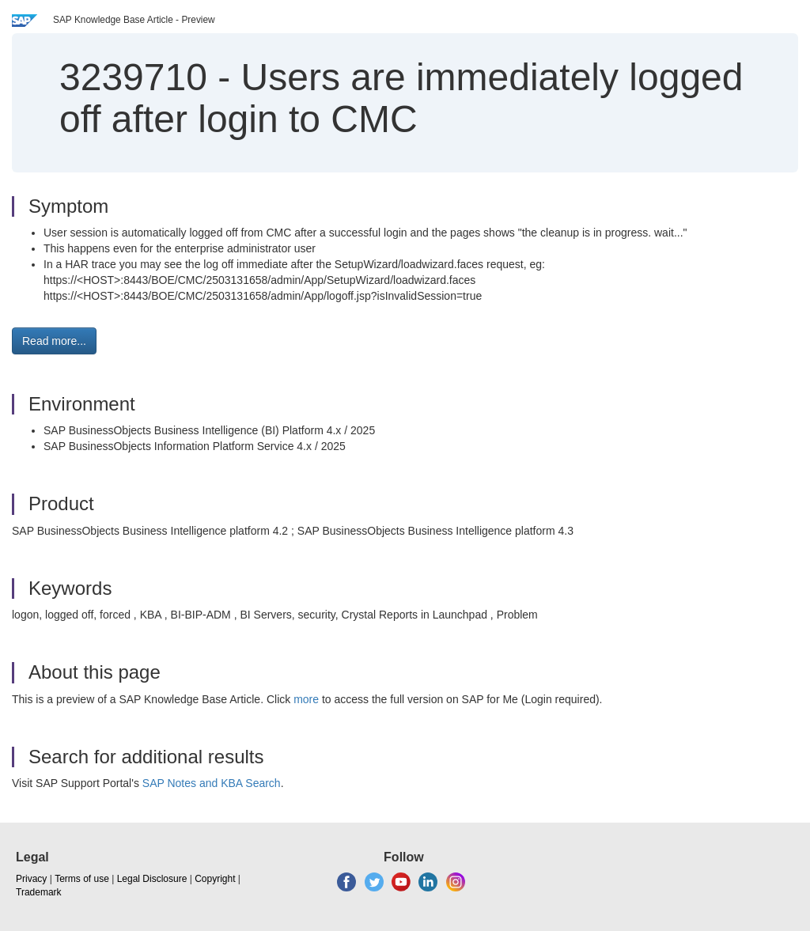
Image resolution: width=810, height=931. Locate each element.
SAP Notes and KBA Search (211, 783)
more (306, 699)
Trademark (39, 892)
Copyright (215, 878)
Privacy (31, 878)
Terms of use (82, 878)
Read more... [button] (54, 341)
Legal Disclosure (152, 878)
